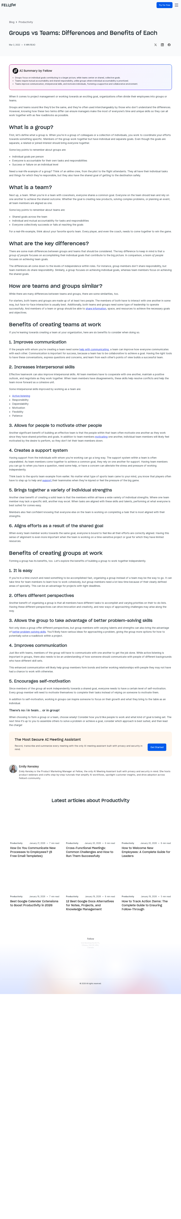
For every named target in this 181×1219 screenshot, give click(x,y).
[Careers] (162, 1118)
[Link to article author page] (68, 919)
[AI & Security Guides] (129, 1106)
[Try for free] (168, 5)
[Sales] (93, 1112)
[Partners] (162, 1112)
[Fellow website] (13, 5)
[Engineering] (93, 1106)
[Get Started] (157, 892)
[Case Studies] (129, 1100)
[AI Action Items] (62, 1150)
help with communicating (146, 434)
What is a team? (23, 169)
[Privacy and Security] (62, 1164)
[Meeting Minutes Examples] (129, 1156)
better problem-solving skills (133, 761)
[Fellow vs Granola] (129, 1181)
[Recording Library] (62, 1143)
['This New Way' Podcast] (129, 1118)
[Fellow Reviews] (162, 1125)
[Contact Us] (162, 1131)
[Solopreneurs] (93, 1100)
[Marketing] (93, 1118)
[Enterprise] (93, 1093)
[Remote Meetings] (93, 1162)
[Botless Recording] (62, 1184)
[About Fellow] (162, 1087)
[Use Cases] (93, 1087)
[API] (62, 1171)
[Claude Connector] (93, 1174)
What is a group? (24, 165)
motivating (99, 537)
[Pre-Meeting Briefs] (62, 1121)
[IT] (93, 1137)
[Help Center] (129, 1087)
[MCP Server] (62, 1178)
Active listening (73, 492)
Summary (20, 162)
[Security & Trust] (162, 1093)
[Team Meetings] (93, 1156)
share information (148, 389)
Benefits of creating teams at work (32, 180)
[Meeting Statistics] (129, 1150)
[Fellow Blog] (129, 1093)
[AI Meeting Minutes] (62, 1136)
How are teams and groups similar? (32, 176)
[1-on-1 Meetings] (93, 1150)
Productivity (26, 29)
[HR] (93, 1143)
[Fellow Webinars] (129, 1112)
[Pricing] (62, 1100)
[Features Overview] (62, 1106)
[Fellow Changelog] (62, 1190)
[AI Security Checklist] (129, 1131)
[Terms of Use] (162, 1106)
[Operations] (93, 1131)
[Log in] (153, 5)
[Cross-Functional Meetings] (93, 1168)
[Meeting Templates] (129, 1125)
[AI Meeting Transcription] (62, 1114)
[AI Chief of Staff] (62, 1156)
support (157, 584)
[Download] (62, 1093)
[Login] (62, 1087)
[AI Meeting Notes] (62, 1128)
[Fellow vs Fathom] (129, 1174)
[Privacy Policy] (162, 1100)
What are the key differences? (30, 173)
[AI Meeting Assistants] (129, 1137)
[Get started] (31, 136)
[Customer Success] (93, 1125)
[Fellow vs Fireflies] (129, 1168)
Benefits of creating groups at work (33, 184)
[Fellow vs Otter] (129, 1162)
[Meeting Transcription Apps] (129, 1143)
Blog (11, 29)
